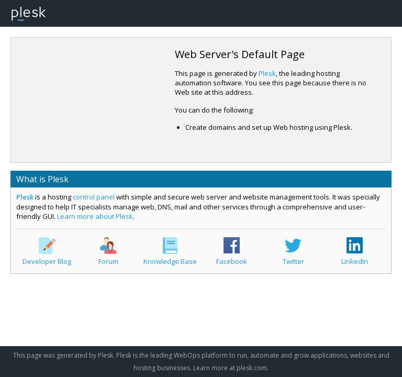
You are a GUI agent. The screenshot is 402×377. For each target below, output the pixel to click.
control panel (94, 197)
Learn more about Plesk (95, 216)
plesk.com (252, 367)
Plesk (267, 73)
